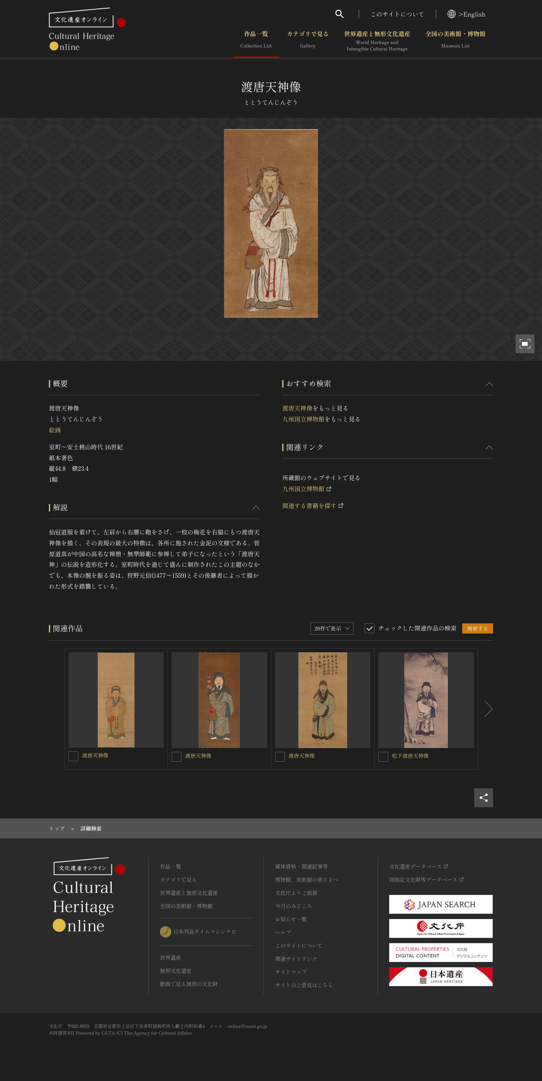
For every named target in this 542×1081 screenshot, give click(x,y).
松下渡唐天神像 (410, 755)
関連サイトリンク (296, 958)
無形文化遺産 (176, 970)
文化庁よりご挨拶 (296, 892)
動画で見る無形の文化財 (189, 984)
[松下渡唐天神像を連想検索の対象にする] (383, 757)
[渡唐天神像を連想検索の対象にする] (73, 756)
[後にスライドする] (485, 709)
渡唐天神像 (297, 407)
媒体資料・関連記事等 (301, 866)
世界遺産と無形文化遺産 (377, 41)
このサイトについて (397, 13)
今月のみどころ (293, 906)
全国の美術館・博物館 (455, 41)
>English (467, 13)
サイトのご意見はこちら (304, 985)
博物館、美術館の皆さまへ (306, 879)
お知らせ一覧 (291, 919)
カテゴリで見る (308, 41)
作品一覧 (256, 41)
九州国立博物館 (303, 418)
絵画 (55, 429)
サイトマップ (291, 972)
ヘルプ (283, 932)
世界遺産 (170, 957)
